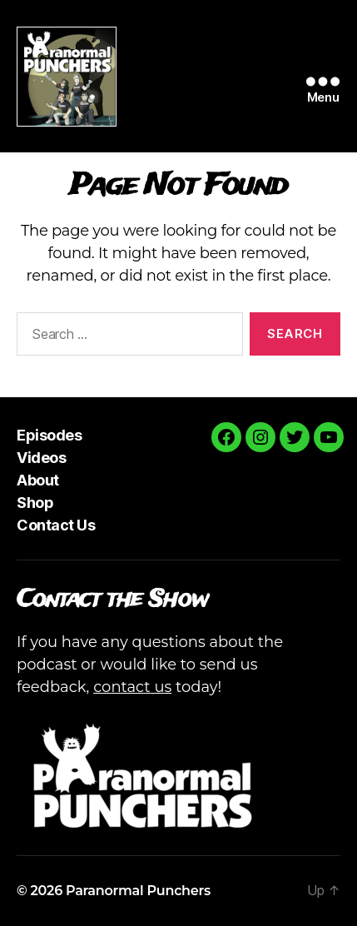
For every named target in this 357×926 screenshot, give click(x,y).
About (38, 480)
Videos (41, 457)
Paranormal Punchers (138, 891)
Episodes (49, 435)
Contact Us (56, 525)
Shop (35, 502)
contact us (132, 687)
